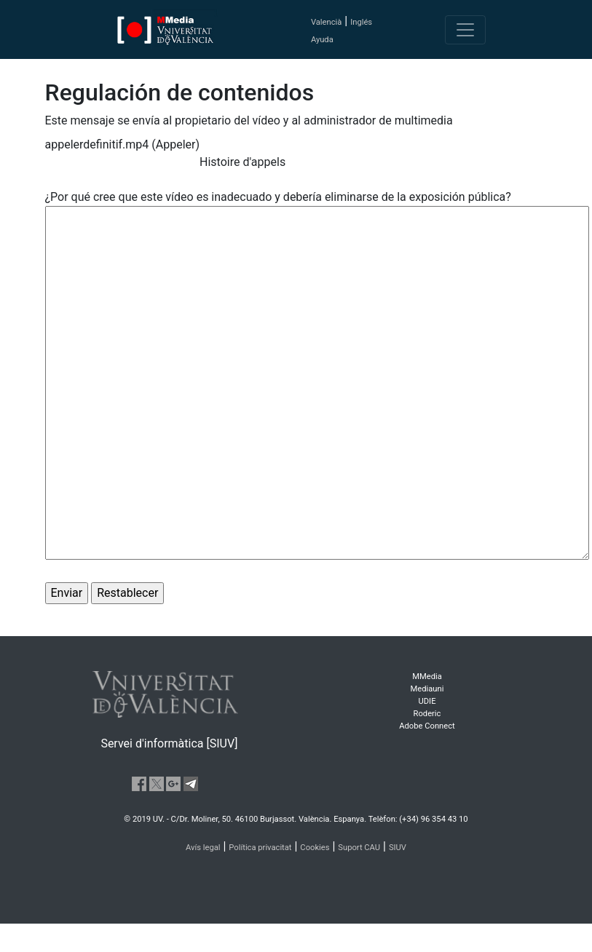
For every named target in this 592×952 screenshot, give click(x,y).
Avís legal (203, 847)
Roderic (427, 713)
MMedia (427, 676)
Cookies (314, 847)
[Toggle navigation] (465, 29)
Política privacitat (260, 847)
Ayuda (322, 39)
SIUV (397, 847)
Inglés (361, 22)
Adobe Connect (426, 726)
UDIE (427, 701)
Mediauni (427, 689)
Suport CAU (359, 847)
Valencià (326, 22)
